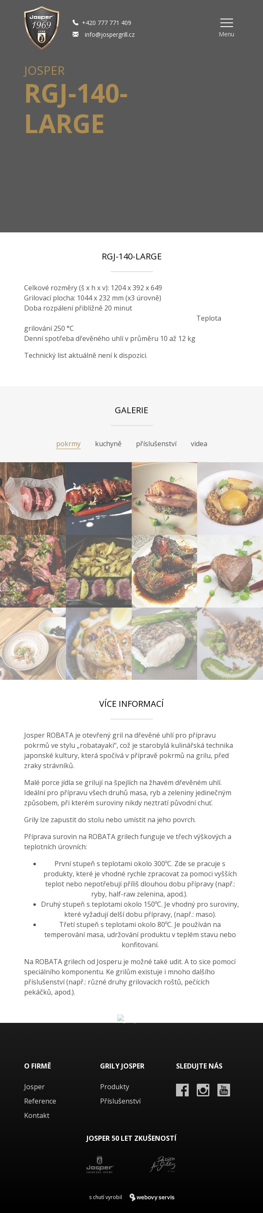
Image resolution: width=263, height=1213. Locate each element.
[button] (226, 27)
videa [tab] (199, 443)
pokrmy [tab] (68, 443)
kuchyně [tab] (108, 443)
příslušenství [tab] (156, 443)
